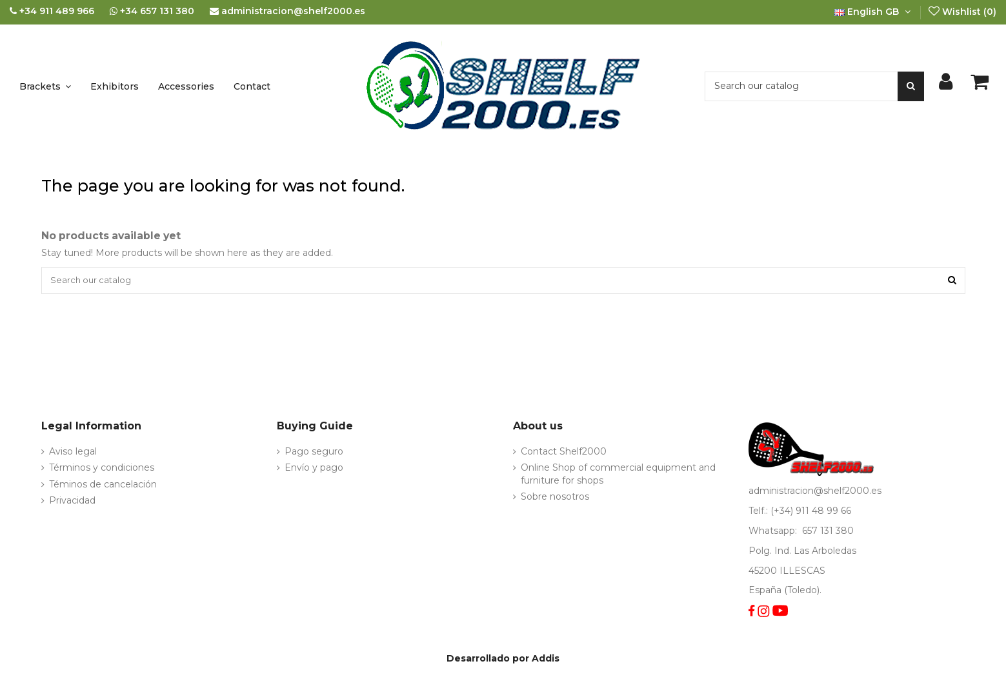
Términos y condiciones (101, 470)
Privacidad (72, 502)
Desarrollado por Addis (503, 660)
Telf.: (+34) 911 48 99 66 (800, 512)
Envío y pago (314, 470)
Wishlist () (962, 11)
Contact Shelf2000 (564, 453)
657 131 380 (828, 532)
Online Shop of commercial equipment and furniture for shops (618, 476)
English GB (873, 11)
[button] (45, 86)
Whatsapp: (774, 532)
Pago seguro (314, 453)
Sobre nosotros (555, 498)
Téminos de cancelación (103, 486)
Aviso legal (73, 453)
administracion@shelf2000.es (815, 493)
